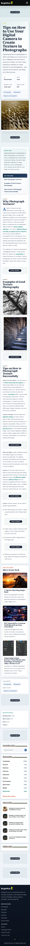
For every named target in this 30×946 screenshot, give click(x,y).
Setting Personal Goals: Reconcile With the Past (16, 823)
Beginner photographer (10, 96)
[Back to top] (15, 939)
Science (15, 778)
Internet (15, 764)
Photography (7, 92)
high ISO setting (8, 417)
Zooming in (11, 394)
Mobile (15, 788)
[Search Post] (25, 750)
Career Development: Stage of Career (17, 837)
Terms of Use (5, 935)
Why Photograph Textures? (13, 179)
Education (15, 774)
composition (20, 254)
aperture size (7, 428)
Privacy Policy (5, 932)
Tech (4, 23)
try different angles (19, 477)
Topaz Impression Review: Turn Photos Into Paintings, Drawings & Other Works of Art (14, 661)
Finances (15, 771)
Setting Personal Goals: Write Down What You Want (18, 830)
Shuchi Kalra (8, 79)
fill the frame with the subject (13, 382)
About (3, 927)
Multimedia (17, 92)
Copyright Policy (6, 929)
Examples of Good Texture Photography (12, 184)
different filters (14, 479)
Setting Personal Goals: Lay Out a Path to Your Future (17, 816)
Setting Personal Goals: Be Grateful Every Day (17, 809)
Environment (15, 781)
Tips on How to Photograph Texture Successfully (13, 190)
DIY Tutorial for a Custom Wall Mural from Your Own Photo (14, 625)
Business (15, 768)
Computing (15, 761)
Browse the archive (9, 796)
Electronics (15, 784)
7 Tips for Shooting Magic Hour (14, 591)
